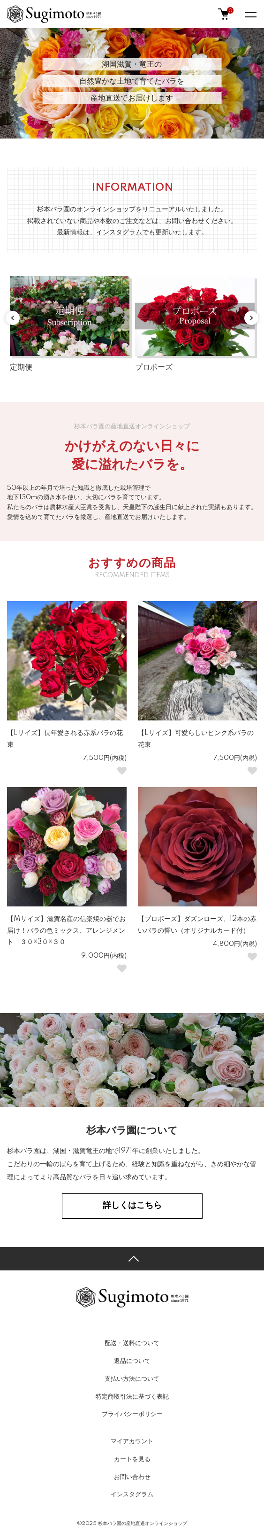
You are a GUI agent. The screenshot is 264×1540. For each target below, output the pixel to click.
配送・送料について (132, 1343)
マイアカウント (132, 1441)
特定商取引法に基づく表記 (132, 1396)
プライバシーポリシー (132, 1414)
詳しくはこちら (132, 1205)
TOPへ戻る (132, 1258)
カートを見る (132, 1459)
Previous (13, 318)
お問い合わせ (132, 1477)
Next (251, 318)
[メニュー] (250, 14)
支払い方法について (132, 1379)
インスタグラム (132, 1494)
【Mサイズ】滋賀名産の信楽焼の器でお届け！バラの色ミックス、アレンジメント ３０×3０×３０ (66, 930)
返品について (132, 1361)
